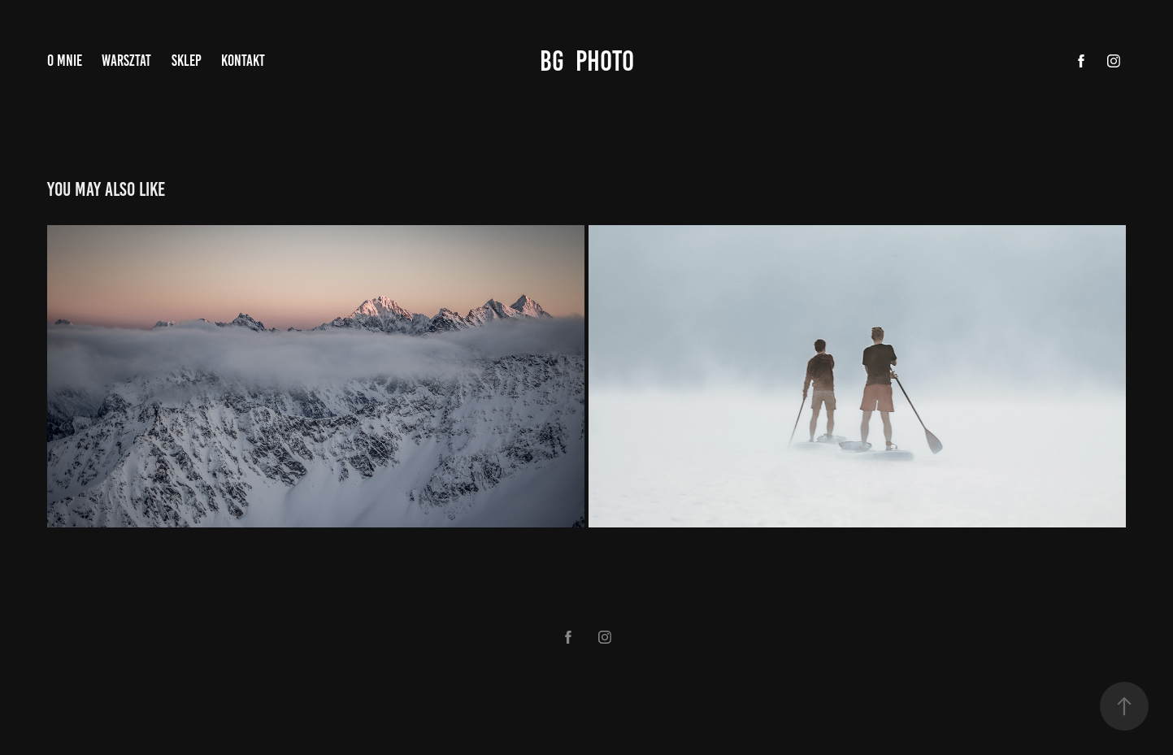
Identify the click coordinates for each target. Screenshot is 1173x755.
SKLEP (187, 60)
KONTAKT (243, 60)
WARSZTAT (126, 60)
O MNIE (64, 60)
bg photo (587, 61)
